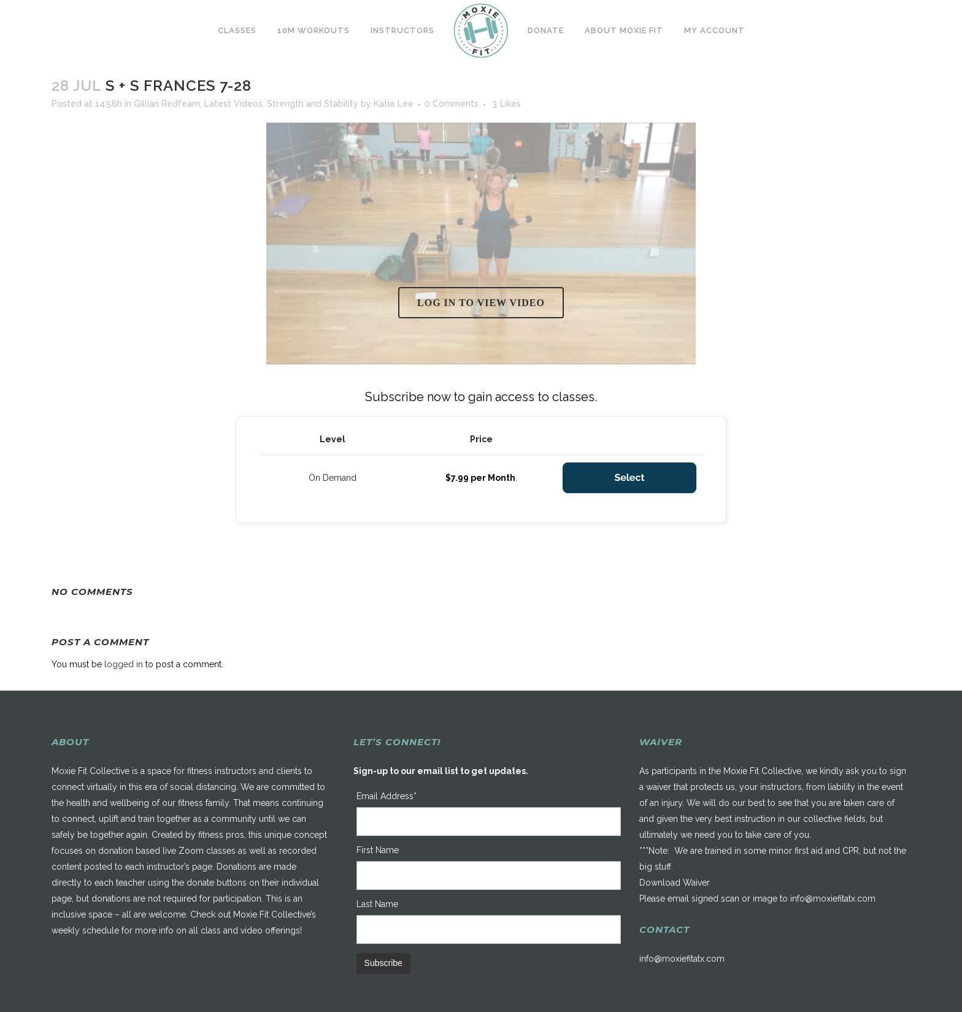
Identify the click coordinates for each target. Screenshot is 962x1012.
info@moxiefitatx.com (832, 898)
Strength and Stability (312, 104)
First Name (377, 850)
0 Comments (452, 104)
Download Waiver (674, 882)
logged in (123, 664)
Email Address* (386, 796)
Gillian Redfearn (167, 104)
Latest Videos (233, 104)
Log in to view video (481, 302)
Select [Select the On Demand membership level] (629, 477)
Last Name (377, 904)
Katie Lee (394, 104)
